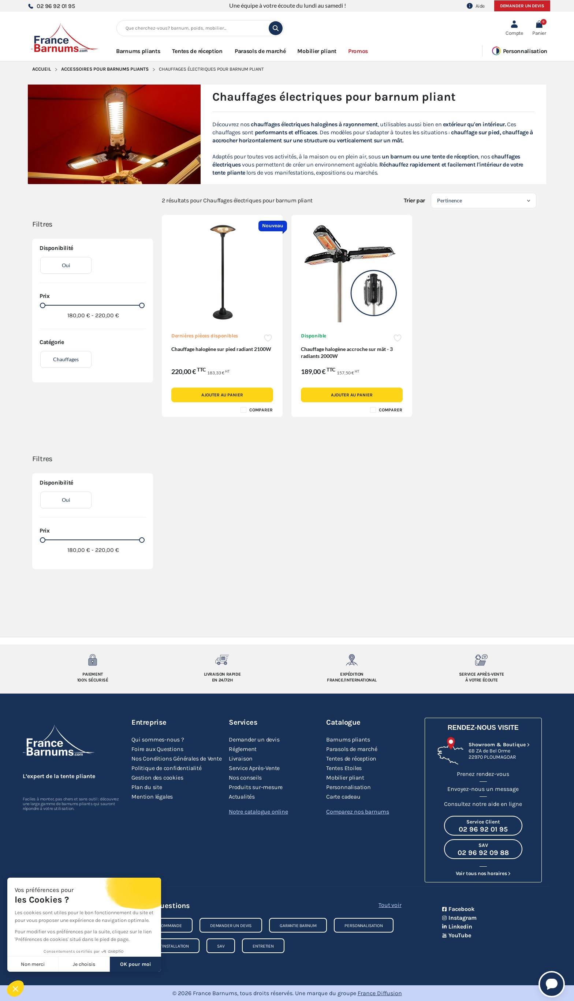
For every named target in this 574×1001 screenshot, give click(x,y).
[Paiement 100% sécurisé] (92, 660)
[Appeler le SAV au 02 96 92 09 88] (483, 849)
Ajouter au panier (222, 394)
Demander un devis (522, 5)
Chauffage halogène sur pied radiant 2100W (221, 349)
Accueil (41, 69)
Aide (476, 6)
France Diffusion (380, 993)
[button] (539, 28)
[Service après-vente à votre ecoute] (481, 660)
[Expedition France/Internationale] (352, 660)
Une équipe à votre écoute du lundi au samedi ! (287, 5)
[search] (276, 28)
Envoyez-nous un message (483, 788)
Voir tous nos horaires (481, 873)
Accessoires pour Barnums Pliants (105, 69)
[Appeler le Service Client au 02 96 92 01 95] (483, 826)
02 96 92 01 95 (51, 6)
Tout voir (390, 904)
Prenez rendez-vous (483, 773)
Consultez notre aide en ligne (483, 803)
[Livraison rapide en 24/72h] (222, 660)
